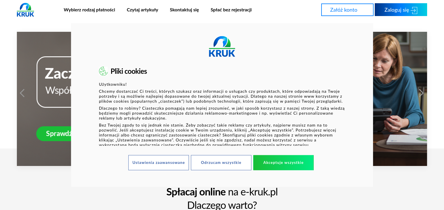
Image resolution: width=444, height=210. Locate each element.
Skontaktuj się (184, 9)
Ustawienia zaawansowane (158, 162)
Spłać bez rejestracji (231, 9)
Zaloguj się (401, 10)
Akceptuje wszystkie (283, 162)
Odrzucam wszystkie (221, 162)
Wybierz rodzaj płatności (89, 9)
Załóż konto (348, 9)
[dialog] (222, 105)
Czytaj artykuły (142, 9)
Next (421, 91)
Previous (23, 91)
